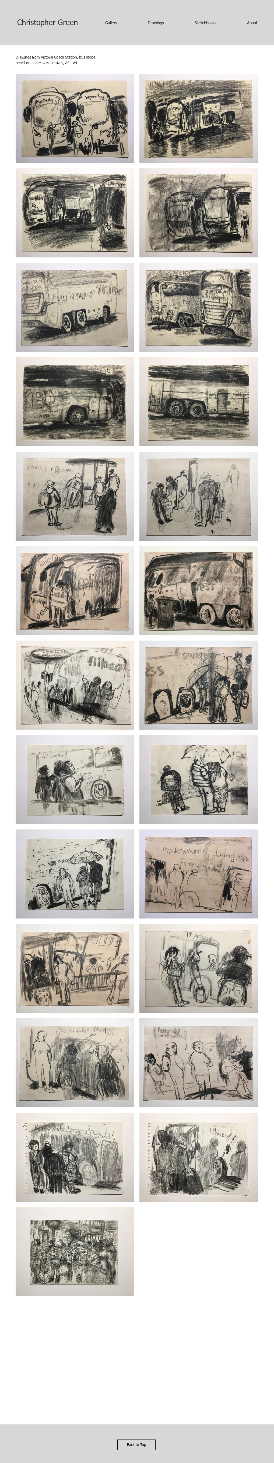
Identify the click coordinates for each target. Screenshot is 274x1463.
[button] (111, 23)
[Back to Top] (136, 1445)
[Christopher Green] (47, 23)
